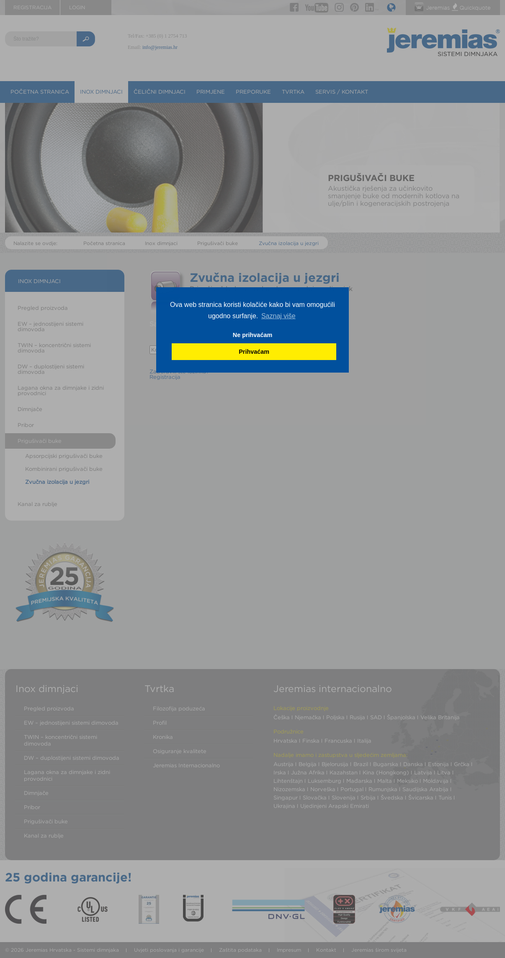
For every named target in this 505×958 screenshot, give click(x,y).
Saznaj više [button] (278, 315)
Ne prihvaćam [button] (252, 335)
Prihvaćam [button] (254, 351)
